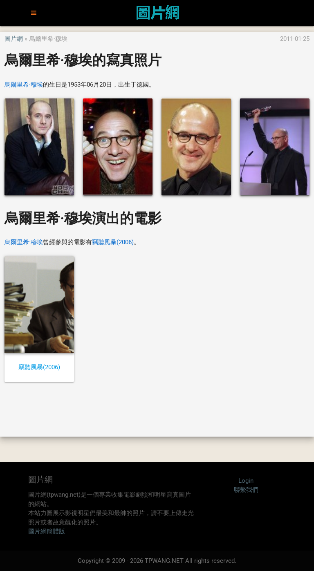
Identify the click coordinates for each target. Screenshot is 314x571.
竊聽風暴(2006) (113, 242)
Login (245, 480)
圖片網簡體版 (46, 531)
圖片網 (13, 38)
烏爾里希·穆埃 (23, 84)
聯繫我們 (246, 489)
